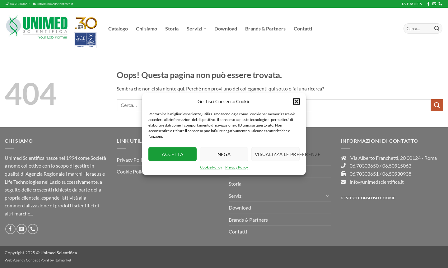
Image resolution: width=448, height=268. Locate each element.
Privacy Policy (236, 167)
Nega (224, 154)
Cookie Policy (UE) (136, 171)
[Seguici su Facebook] (428, 4)
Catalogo (118, 28)
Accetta (172, 154)
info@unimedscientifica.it (53, 4)
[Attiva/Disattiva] (327, 195)
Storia (172, 28)
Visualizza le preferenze (277, 154)
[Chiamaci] (440, 4)
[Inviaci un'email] (434, 4)
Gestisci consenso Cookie (368, 198)
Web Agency (15, 260)
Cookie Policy (211, 167)
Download (225, 28)
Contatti (303, 28)
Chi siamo (146, 28)
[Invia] (437, 28)
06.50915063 (396, 166)
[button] (296, 101)
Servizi (196, 28)
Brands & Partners (265, 28)
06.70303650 (18, 4)
